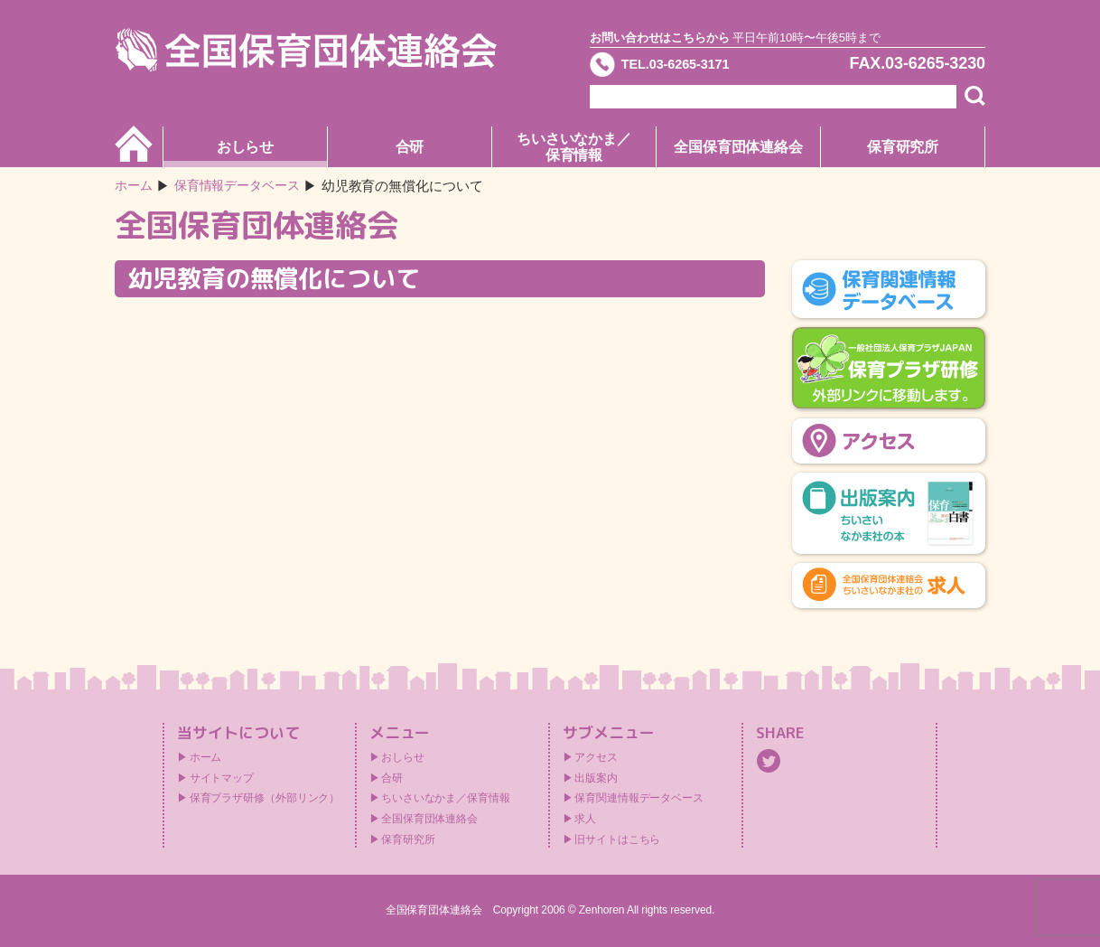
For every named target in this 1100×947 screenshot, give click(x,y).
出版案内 (596, 778)
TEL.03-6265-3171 (692, 67)
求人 (585, 818)
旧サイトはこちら (617, 839)
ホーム (135, 185)
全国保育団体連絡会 (738, 147)
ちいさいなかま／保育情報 (574, 147)
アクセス (596, 757)
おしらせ (246, 147)
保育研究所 (903, 147)
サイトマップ (222, 778)
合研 (410, 147)
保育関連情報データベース (639, 798)
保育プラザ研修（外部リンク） (265, 798)
